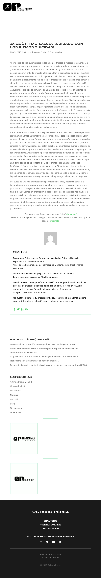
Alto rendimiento (31, 52)
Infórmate (54, 221)
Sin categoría (16, 408)
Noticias (14, 395)
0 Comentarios (55, 52)
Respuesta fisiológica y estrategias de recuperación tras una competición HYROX (48, 365)
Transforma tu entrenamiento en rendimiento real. (34, 360)
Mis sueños (15, 390)
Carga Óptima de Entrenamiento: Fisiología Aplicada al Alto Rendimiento (44, 356)
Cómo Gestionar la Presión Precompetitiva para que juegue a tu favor (43, 344)
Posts (43, 52)
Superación (15, 412)
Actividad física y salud (21, 382)
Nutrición (14, 399)
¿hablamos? (71, 214)
